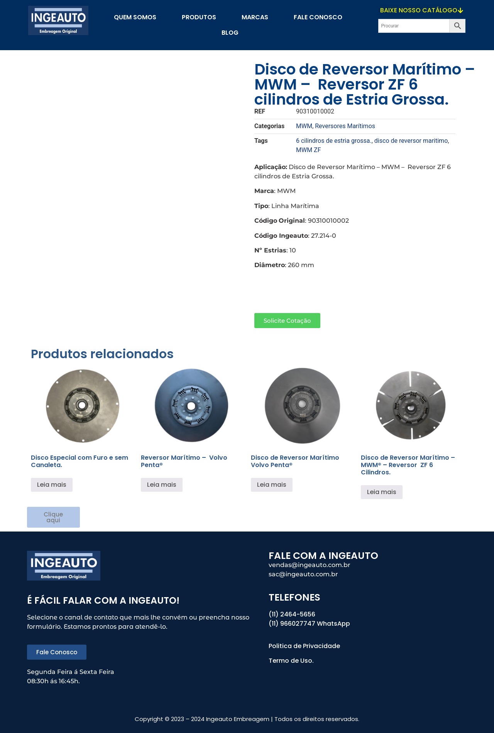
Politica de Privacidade (305, 646)
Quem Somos (135, 17)
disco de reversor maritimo (411, 140)
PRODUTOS (199, 17)
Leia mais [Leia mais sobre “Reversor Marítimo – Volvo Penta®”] (161, 484)
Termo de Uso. (291, 660)
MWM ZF (308, 150)
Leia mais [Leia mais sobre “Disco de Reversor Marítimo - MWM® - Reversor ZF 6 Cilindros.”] (381, 492)
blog (230, 32)
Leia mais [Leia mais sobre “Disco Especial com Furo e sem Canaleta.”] (51, 484)
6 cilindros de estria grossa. (334, 140)
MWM (304, 126)
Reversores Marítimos (345, 126)
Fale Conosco (318, 17)
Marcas (255, 17)
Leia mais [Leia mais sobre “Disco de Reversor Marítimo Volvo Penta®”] (271, 484)
